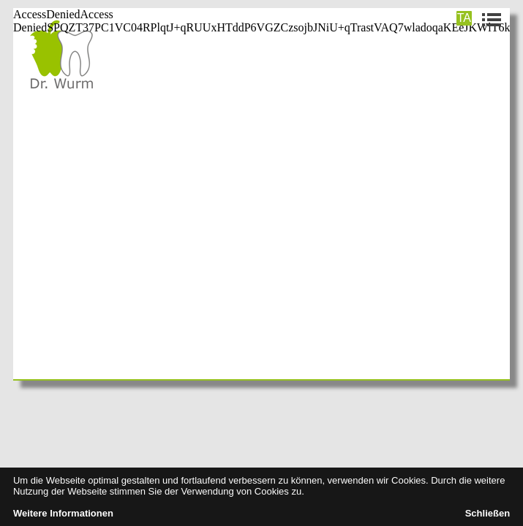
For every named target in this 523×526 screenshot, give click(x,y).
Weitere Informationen (63, 513)
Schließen (487, 513)
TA (464, 18)
